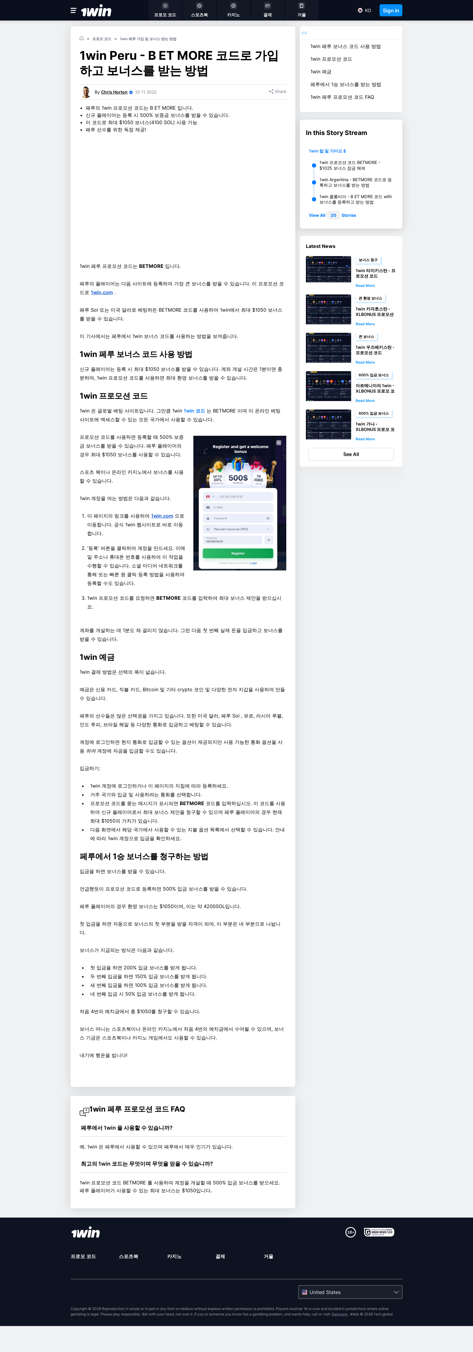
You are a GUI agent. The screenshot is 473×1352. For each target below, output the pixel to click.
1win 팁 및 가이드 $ (327, 150)
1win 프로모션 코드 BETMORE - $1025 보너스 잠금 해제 (349, 165)
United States (325, 1318)
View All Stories (332, 215)
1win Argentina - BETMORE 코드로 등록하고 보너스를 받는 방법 (355, 182)
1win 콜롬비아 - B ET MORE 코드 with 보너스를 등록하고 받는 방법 (355, 199)
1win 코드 (194, 451)
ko (368, 10)
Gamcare (340, 1340)
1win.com (102, 333)
